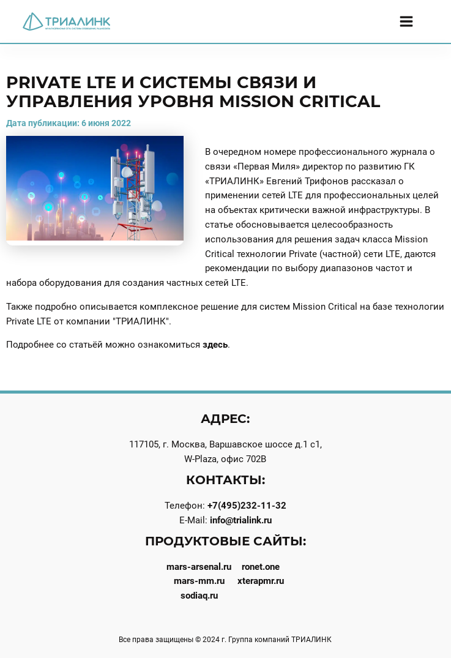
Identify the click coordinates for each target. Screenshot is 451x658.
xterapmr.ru (260, 580)
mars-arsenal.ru (198, 566)
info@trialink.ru (241, 520)
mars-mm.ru (199, 580)
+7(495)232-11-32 (246, 505)
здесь (215, 344)
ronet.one (261, 566)
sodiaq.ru (199, 595)
